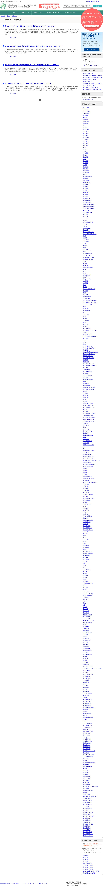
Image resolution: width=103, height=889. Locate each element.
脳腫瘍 (85, 318)
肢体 (84, 149)
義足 (84, 322)
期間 (84, 427)
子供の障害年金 (87, 504)
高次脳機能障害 (87, 654)
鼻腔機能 (85, 143)
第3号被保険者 (87, 454)
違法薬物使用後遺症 (88, 498)
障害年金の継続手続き (89, 348)
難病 (84, 247)
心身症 (85, 737)
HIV (84, 271)
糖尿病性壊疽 (86, 743)
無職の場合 (86, 362)
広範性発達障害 (87, 808)
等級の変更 (86, 395)
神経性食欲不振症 (88, 731)
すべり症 (85, 686)
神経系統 (85, 167)
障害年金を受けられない (89, 330)
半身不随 (85, 758)
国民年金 (85, 581)
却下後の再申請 (87, 371)
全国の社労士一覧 (88, 99)
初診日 (85, 117)
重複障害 (85, 194)
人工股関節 (86, 682)
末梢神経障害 (86, 739)
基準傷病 (85, 508)
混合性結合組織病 (88, 553)
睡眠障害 (85, 350)
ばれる (85, 537)
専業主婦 (85, 597)
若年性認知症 (86, 776)
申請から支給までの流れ (89, 79)
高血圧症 (85, 190)
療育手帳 (85, 214)
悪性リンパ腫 (86, 279)
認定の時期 (86, 129)
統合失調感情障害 (88, 717)
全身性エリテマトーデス (89, 302)
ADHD (85, 226)
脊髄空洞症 (86, 630)
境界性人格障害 (87, 699)
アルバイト (86, 611)
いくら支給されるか (88, 407)
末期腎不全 (86, 782)
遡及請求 (85, 338)
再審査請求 (86, 188)
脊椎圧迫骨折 (86, 794)
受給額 (85, 474)
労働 (84, 603)
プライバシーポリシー (29, 883)
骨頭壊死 (85, 277)
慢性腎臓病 (86, 788)
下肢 (84, 151)
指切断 (85, 326)
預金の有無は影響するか (89, 366)
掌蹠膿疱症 (86, 774)
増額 (84, 399)
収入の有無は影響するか (89, 336)
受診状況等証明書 (88, 415)
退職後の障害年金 (88, 356)
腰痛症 (85, 792)
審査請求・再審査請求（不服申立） (92, 83)
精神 (84, 269)
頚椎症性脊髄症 (87, 814)
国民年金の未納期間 (88, 208)
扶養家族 (85, 411)
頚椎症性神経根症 (88, 824)
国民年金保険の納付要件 (89, 300)
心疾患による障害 (88, 865)
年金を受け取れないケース (90, 352)
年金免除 (85, 591)
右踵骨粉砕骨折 (87, 727)
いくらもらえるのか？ (89, 85)
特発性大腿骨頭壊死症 (89, 707)
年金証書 (85, 488)
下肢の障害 (86, 484)
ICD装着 (85, 658)
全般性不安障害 (87, 804)
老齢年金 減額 (87, 462)
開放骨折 (85, 575)
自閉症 (85, 656)
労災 (84, 585)
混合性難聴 (86, 753)
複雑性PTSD (86, 745)
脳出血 (85, 220)
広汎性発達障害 (87, 622)
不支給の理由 (86, 369)
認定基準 (85, 186)
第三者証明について (88, 421)
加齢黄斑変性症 (87, 766)
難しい (85, 589)
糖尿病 (85, 263)
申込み (85, 571)
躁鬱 (84, 243)
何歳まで (85, 373)
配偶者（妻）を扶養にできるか (91, 460)
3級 (84, 563)
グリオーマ (86, 439)
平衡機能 (85, 139)
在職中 (85, 573)
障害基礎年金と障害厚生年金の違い (92, 75)
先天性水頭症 (86, 820)
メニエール (86, 314)
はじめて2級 (86, 111)
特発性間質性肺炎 (88, 790)
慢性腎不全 (86, 691)
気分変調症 (86, 646)
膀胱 (84, 236)
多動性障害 (86, 764)
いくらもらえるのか (88, 458)
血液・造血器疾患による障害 (91, 871)
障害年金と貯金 (87, 346)
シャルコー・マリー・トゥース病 (92, 668)
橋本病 (85, 768)
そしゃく (85, 131)
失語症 (85, 711)
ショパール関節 (87, 693)
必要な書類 (86, 443)
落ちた (85, 561)
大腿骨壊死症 (86, 676)
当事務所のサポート (69, 12)
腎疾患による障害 (88, 867)
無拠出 (85, 245)
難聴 (84, 293)
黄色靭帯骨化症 (87, 650)
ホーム (14, 12)
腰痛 (84, 342)
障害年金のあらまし (88, 73)
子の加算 (85, 397)
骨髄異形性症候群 (88, 812)
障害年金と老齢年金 (88, 456)
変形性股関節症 (87, 253)
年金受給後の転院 (88, 267)
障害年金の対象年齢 (88, 478)
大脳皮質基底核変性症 (89, 762)
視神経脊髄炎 (86, 555)
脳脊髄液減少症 (87, 200)
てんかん (85, 109)
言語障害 (85, 281)
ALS (84, 273)
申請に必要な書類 (88, 81)
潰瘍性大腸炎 (86, 826)
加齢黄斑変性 (86, 617)
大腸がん (85, 486)
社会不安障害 (86, 735)
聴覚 (84, 125)
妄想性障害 (86, 547)
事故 (84, 535)
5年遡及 (85, 381)
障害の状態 (86, 107)
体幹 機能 (85, 145)
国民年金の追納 (87, 375)
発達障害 (85, 157)
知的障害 (85, 161)
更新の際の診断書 (88, 379)
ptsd (84, 316)
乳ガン (85, 624)
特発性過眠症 (86, 749)
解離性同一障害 (87, 615)
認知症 (85, 468)
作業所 (85, 607)
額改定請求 (86, 171)
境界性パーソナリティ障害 (90, 786)
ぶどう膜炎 (86, 662)
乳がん (85, 340)
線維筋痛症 (86, 664)
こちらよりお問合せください (92, 66)
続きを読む (13, 37)
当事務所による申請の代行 (90, 87)
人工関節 (85, 652)
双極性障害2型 (87, 703)
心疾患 (85, 165)
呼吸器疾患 (86, 180)
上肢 (84, 159)
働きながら (86, 587)
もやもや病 (86, 806)
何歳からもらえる (88, 435)
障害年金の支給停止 (88, 389)
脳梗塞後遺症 (86, 310)
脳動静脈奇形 (86, 822)
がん (84, 506)
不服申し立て (86, 298)
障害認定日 (86, 119)
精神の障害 (86, 861)
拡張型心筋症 (86, 747)
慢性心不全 (86, 810)
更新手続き (86, 480)
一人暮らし (86, 240)
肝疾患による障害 (88, 869)
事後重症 (85, 153)
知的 (84, 261)
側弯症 (85, 715)
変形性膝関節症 (87, 784)
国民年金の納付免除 (88, 358)
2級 (84, 605)
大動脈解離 (86, 320)
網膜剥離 (85, 518)
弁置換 (85, 224)
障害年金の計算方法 (88, 451)
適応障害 (85, 291)
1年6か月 (85, 524)
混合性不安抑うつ (88, 834)
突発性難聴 (86, 613)
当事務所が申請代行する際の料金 (92, 89)
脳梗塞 (85, 287)
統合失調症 (86, 137)
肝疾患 (85, 174)
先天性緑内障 (86, 640)
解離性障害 (86, 688)
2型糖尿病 (86, 628)
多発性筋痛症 (86, 701)
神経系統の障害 (87, 863)
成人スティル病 (87, 551)
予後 (84, 543)
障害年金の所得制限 (88, 204)
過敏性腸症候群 (87, 818)
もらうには (86, 577)
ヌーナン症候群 (87, 723)
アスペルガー (86, 249)
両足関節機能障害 (88, 757)
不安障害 (85, 634)
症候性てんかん (87, 741)
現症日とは (86, 425)
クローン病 (86, 429)
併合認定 (85, 192)
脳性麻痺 (85, 644)
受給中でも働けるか (88, 232)
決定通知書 (86, 559)
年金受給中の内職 (88, 259)
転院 (84, 549)
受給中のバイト (87, 202)
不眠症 (85, 697)
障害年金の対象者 (88, 222)
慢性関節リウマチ (88, 666)
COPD (85, 719)
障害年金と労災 (87, 334)
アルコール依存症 (88, 494)
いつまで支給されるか (89, 405)
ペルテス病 (86, 490)
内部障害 (85, 283)
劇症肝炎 (85, 557)
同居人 (85, 541)
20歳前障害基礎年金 (88, 206)
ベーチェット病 (87, 304)
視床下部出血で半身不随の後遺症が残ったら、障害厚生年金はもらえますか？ (32, 65)
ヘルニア (85, 601)
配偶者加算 (86, 383)
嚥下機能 (85, 133)
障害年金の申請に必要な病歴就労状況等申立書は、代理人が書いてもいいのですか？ (34, 46)
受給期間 (85, 393)
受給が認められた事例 (53, 12)
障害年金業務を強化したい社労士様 (9, 883)
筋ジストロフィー (88, 836)
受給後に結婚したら (88, 364)
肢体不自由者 (86, 695)
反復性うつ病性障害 (88, 816)
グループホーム (87, 539)
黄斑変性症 (86, 636)
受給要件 (85, 332)
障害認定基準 (86, 500)
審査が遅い (86, 324)
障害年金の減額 (87, 297)
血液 (84, 147)
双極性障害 (86, 242)
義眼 (84, 344)
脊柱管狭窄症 (86, 526)
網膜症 (85, 660)
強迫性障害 (86, 626)
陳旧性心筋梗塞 (87, 798)
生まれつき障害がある (89, 289)
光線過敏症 (86, 709)
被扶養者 (85, 496)
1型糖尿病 (86, 638)
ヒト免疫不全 (86, 830)
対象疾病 (85, 230)
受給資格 (85, 295)
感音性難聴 (86, 780)
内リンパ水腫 (86, 778)
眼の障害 (85, 123)
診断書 (85, 472)
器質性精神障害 (87, 176)
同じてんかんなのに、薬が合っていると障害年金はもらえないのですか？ (30, 26)
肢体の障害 (86, 859)
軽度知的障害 (86, 678)
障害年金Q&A (38, 12)
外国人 (85, 565)
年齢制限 (85, 367)
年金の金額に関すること (89, 234)
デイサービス (86, 569)
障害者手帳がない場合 (89, 413)
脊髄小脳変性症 (87, 516)
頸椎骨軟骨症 (86, 828)
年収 (84, 567)
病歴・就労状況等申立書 (89, 482)
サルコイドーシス (88, 520)
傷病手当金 (86, 510)
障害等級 (85, 135)
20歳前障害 (86, 113)
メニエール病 (86, 619)
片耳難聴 (85, 729)
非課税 (85, 391)
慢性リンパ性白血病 (88, 755)
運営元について (43, 883)
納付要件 (85, 308)
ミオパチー (86, 532)
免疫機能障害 (86, 275)
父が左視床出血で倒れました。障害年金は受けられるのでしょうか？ (29, 83)
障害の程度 (86, 121)
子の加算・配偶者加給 (89, 354)
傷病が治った (86, 182)
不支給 (85, 238)
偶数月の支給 (86, 385)
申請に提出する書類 (88, 445)
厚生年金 (85, 609)
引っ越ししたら (87, 452)
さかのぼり (86, 599)
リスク (85, 512)
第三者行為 (86, 433)
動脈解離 (85, 772)
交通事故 (85, 514)
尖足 (84, 721)
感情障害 (85, 163)
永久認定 (85, 377)
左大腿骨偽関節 (87, 725)
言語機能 (85, 169)
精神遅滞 (85, 672)
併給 (84, 306)
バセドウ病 (86, 492)
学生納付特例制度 (88, 593)
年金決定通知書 (87, 476)
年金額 (85, 401)
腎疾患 (85, 155)
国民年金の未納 (87, 212)
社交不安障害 (86, 670)
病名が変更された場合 (89, 419)
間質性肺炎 (86, 545)
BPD (84, 684)
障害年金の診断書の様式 (89, 464)
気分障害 (85, 141)
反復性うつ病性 (87, 800)
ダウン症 (85, 218)
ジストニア (86, 770)
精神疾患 (85, 265)
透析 (84, 251)
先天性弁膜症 (86, 733)
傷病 (84, 437)
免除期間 (85, 423)
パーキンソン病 (87, 632)
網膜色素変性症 (87, 802)
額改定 (85, 409)
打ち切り (85, 534)
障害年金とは (25, 12)
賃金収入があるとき (88, 257)
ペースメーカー (87, 255)
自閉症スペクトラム (88, 620)
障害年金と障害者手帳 (89, 417)
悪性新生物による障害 (89, 873)
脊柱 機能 (85, 178)
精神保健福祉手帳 (88, 530)
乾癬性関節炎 (86, 648)
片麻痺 (85, 689)
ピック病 (85, 216)
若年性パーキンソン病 (89, 751)
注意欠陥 (85, 642)
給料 (84, 579)
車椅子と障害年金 (88, 466)
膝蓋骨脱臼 (86, 680)
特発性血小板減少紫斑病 (89, 796)
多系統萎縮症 (86, 522)
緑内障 (85, 502)
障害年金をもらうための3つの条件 (92, 77)
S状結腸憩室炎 (87, 713)
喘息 (84, 285)
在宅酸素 (85, 196)
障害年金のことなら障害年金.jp (93, 1)
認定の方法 (86, 127)
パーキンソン (86, 228)
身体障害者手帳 (87, 528)
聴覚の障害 (86, 857)
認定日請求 (86, 173)
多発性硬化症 (86, 198)
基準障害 (85, 115)
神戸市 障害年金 (87, 431)
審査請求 (85, 184)
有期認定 (85, 360)
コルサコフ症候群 (88, 674)
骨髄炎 (85, 760)
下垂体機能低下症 (88, 583)
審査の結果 (86, 210)
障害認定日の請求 (88, 595)
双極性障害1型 (87, 705)
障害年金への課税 (88, 403)
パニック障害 (86, 328)
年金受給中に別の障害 (89, 387)
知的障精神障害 (87, 832)
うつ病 (85, 470)
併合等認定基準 (87, 441)
